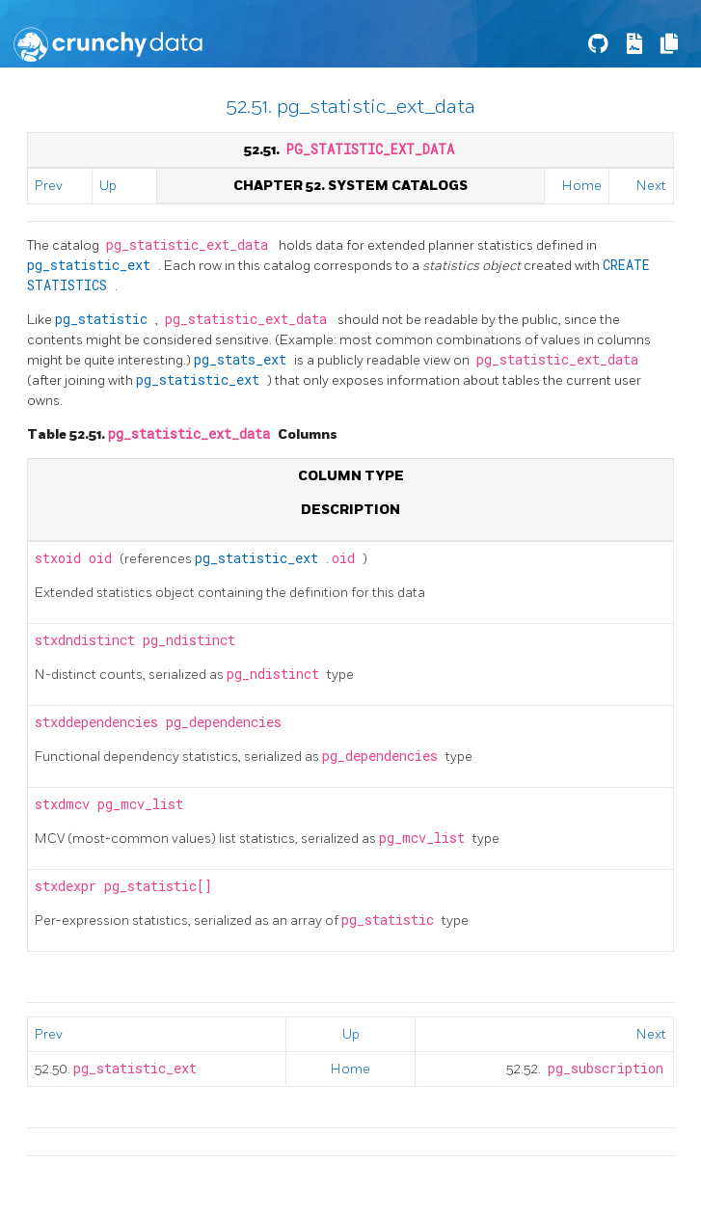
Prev (49, 185)
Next (651, 185)
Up (108, 185)
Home (582, 185)
